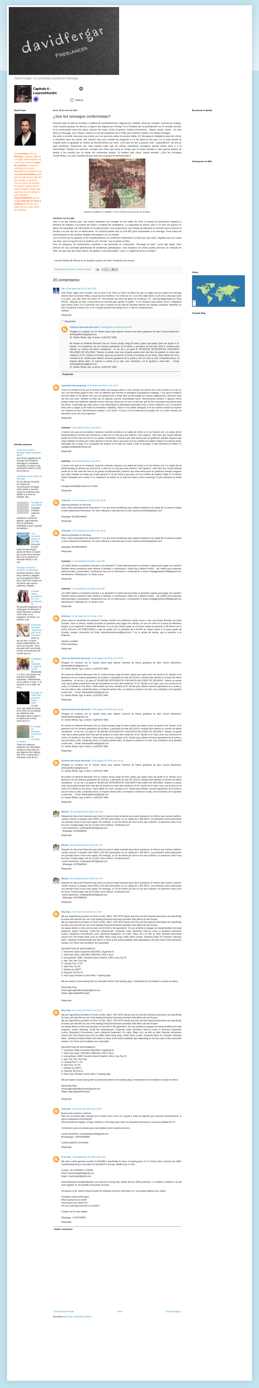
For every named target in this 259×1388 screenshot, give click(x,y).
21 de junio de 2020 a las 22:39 (86, 1109)
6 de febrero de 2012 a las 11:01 (103, 385)
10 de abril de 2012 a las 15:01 (86, 461)
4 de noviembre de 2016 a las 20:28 (89, 500)
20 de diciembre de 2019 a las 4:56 (86, 812)
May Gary (66, 912)
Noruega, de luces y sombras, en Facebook (27, 568)
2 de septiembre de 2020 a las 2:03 (88, 1157)
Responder (66, 315)
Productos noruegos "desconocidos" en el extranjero (36, 630)
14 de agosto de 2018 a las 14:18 (107, 658)
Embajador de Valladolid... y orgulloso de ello (36, 664)
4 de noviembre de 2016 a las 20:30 (89, 531)
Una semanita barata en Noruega (35, 538)
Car (63, 288)
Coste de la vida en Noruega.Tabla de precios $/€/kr (29, 452)
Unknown (66, 500)
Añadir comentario (63, 1229)
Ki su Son (66, 1157)
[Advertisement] (82, 1348)
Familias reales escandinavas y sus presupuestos (36, 597)
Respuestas (70, 321)
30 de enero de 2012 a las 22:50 (81, 288)
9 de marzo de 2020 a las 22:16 (87, 1010)
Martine (65, 812)
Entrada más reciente (64, 1311)
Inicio (119, 1311)
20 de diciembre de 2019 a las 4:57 (86, 845)
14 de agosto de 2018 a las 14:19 (115, 327)
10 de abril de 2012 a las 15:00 (86, 427)
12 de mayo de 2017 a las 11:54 (87, 616)
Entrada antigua (173, 1311)
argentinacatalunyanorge (74, 385)
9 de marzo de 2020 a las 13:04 (87, 912)
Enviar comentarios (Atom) (78, 1316)
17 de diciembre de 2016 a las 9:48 (88, 561)
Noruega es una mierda (36, 503)
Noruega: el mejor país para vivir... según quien (36, 697)
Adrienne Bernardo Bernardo (84, 327)
